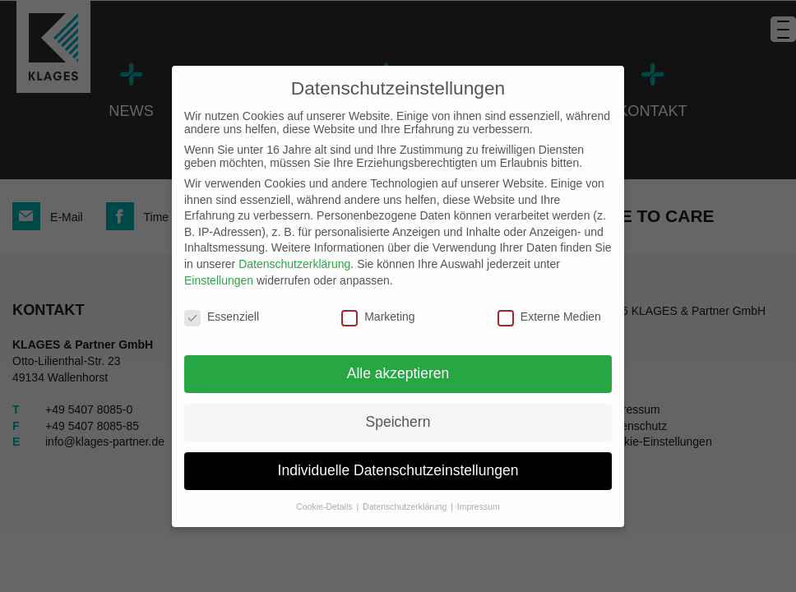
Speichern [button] (398, 422)
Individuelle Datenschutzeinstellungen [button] (398, 470)
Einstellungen (218, 280)
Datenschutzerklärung (294, 264)
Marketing (377, 316)
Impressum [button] (478, 506)
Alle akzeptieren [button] (398, 373)
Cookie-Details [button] (325, 506)
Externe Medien (549, 316)
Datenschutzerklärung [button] (406, 506)
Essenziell (221, 316)
